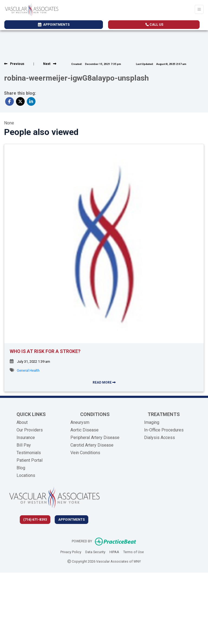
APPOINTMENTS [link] (54, 25)
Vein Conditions (85, 452)
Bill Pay (24, 445)
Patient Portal (30, 460)
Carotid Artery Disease (91, 445)
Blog (21, 467)
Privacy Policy (70, 551)
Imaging (151, 422)
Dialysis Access (159, 437)
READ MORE (104, 382)
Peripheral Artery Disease (94, 437)
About (22, 422)
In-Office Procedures (164, 430)
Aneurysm (79, 422)
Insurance (26, 437)
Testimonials (29, 452)
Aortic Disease (84, 430)
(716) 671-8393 (35, 520)
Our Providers (30, 430)
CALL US (154, 25)
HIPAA (114, 551)
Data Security (95, 551)
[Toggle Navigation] (199, 9)
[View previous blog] (14, 64)
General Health (28, 370)
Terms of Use (133, 551)
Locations (26, 475)
